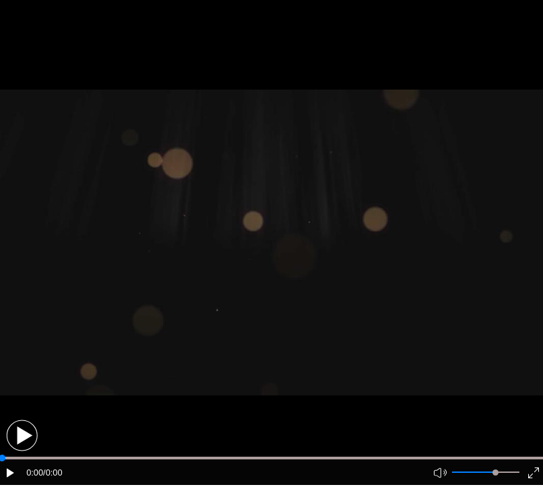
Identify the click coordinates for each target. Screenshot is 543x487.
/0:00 (52, 472)
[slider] (495, 472)
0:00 (34, 472)
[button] (22, 435)
